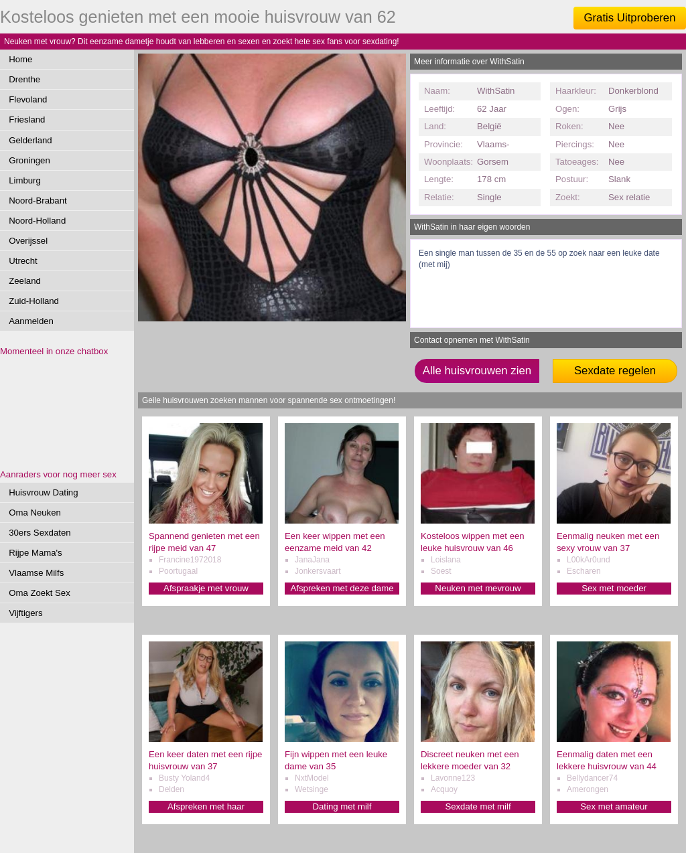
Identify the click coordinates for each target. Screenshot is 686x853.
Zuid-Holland (34, 301)
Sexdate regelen (615, 370)
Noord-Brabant (38, 201)
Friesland (27, 119)
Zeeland (25, 281)
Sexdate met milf (477, 806)
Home (20, 59)
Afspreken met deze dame (342, 588)
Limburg (25, 180)
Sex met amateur (613, 806)
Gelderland (30, 140)
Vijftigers (25, 613)
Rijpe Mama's (35, 553)
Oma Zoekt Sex (39, 593)
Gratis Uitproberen (629, 17)
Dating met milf (342, 806)
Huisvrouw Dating (43, 492)
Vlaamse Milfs (36, 573)
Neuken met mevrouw (478, 588)
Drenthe (24, 79)
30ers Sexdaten (39, 533)
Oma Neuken (35, 513)
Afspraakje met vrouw (206, 588)
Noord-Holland (37, 221)
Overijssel (28, 241)
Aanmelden (31, 321)
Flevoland (28, 99)
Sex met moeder (613, 588)
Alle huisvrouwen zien (477, 370)
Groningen (29, 160)
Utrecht (23, 261)
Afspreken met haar (206, 806)
